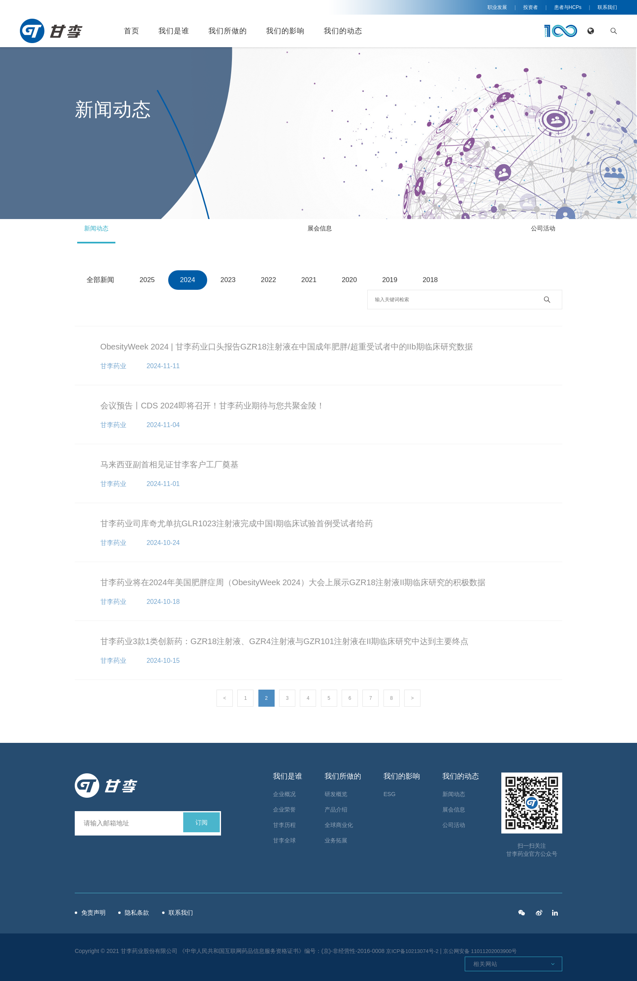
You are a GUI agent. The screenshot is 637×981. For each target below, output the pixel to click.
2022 (270, 281)
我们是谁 (173, 31)
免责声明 (95, 910)
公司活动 (533, 231)
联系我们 (607, 7)
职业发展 (497, 7)
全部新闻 (101, 281)
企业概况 (284, 791)
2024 (189, 281)
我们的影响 (285, 31)
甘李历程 (284, 822)
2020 (352, 281)
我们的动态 (343, 31)
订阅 (201, 820)
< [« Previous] (224, 698)
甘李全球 (284, 838)
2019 (393, 281)
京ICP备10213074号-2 (414, 948)
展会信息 (319, 231)
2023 (230, 281)
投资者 (530, 7)
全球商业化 (339, 822)
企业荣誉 (284, 807)
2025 (148, 281)
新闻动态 (104, 231)
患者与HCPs (567, 7)
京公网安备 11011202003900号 (488, 948)
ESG (390, 791)
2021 (311, 281)
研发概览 (336, 791)
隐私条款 (151, 910)
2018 (434, 281)
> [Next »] (412, 698)
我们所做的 (227, 31)
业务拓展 (336, 838)
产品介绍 (336, 807)
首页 (131, 31)
